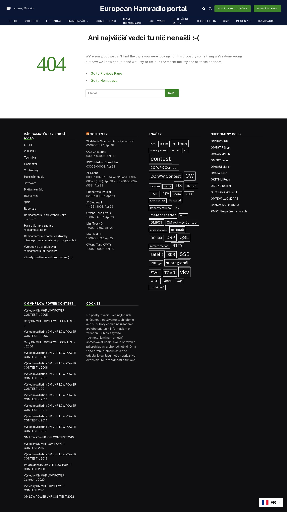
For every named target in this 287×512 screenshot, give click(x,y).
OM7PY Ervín (219, 160)
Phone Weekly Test (98, 191)
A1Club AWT (94, 202)
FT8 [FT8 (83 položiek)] (165, 194)
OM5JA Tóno (219, 173)
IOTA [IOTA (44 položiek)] (189, 194)
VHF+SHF (32, 21)
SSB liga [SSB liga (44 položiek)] (156, 263)
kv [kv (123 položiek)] (177, 207)
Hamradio (266, 21)
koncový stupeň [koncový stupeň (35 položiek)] (160, 208)
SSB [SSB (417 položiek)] (185, 254)
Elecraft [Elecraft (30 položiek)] (192, 186)
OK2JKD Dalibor (221, 185)
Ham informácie (132, 21)
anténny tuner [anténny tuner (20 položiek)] (158, 150)
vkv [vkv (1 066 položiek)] (184, 272)
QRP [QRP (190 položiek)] (170, 237)
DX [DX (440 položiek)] (179, 185)
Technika (53, 21)
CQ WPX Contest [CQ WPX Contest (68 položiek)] (164, 168)
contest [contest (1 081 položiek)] (161, 158)
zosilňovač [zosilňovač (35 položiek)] (157, 287)
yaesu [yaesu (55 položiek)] (167, 281)
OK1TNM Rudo (220, 179)
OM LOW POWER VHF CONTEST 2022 (49, 496)
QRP (226, 21)
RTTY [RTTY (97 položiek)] (177, 245)
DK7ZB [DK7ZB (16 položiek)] (167, 186)
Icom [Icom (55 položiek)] (177, 194)
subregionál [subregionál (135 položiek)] (177, 262)
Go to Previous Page (106, 73)
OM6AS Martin (220, 154)
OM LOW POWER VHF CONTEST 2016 (49, 437)
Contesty (99, 134)
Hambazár (76, 21)
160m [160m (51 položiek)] (164, 144)
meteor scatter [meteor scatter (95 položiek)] (163, 215)
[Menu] (9, 8)
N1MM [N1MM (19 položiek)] (183, 215)
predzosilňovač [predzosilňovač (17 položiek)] (158, 230)
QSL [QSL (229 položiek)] (184, 237)
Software (157, 21)
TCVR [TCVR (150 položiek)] (169, 272)
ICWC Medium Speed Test (103, 162)
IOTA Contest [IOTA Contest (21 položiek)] (157, 200)
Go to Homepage (104, 81)
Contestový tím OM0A (225, 205)
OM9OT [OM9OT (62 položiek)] (156, 222)
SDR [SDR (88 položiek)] (171, 255)
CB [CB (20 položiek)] (185, 150)
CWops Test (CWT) (98, 213)
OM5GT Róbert (220, 147)
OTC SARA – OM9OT (224, 192)
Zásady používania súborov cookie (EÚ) (48, 257)
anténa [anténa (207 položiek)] (180, 143)
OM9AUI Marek (221, 166)
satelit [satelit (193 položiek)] (156, 254)
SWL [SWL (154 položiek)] (155, 272)
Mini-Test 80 (94, 234)
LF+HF (13, 21)
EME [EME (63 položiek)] (154, 194)
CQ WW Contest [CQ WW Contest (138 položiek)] (165, 176)
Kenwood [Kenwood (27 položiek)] (175, 200)
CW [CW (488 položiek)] (190, 176)
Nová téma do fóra (232, 8)
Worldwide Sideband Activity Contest (110, 141)
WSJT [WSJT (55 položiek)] (154, 281)
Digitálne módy (181, 21)
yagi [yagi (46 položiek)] (179, 281)
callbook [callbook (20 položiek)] (175, 150)
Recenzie (244, 21)
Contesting (106, 21)
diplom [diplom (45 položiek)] (155, 186)
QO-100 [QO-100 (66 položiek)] (156, 238)
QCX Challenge (96, 151)
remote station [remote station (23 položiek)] (159, 246)
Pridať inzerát (267, 8)
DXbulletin (206, 21)
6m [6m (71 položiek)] (153, 144)
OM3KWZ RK (219, 141)
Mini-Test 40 (94, 223)
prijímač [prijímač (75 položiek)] (177, 229)
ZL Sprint (92, 173)
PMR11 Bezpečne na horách (229, 211)
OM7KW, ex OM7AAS (224, 198)
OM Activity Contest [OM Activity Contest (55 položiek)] (182, 222)
